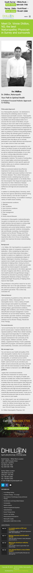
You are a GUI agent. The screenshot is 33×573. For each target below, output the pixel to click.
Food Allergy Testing (9, 492)
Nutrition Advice (8, 505)
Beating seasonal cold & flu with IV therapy (19, 536)
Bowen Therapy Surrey (9, 512)
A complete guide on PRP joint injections (17, 529)
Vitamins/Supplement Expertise (12, 507)
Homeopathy (7, 503)
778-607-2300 (22, 11)
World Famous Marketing (20, 571)
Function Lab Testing (9, 514)
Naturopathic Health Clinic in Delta (12, 521)
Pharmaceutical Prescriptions (11, 516)
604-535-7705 (22, 5)
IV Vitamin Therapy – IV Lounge (11, 494)
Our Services (5, 489)
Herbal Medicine (8, 509)
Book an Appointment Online (15, 428)
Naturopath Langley (9, 518)
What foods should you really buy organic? (18, 543)
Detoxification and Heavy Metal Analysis (14, 501)
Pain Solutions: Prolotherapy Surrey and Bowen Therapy (15, 497)
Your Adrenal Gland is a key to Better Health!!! (19, 550)
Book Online (10, 5)
